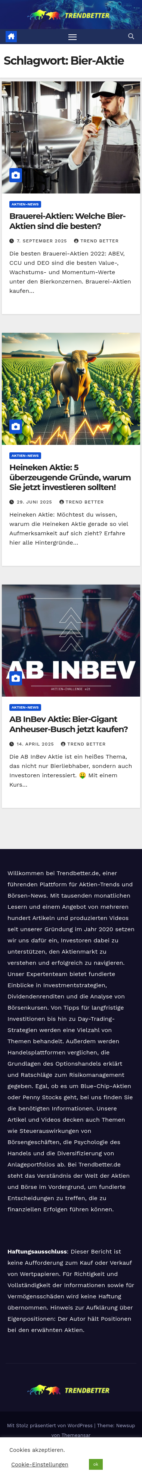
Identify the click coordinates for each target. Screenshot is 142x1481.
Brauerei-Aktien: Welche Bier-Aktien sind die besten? (67, 221)
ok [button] (95, 1464)
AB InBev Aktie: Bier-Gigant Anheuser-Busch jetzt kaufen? (68, 724)
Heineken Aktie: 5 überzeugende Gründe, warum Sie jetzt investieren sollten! (70, 477)
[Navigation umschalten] (72, 36)
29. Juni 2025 (35, 502)
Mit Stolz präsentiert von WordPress (51, 1425)
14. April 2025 (36, 744)
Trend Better (96, 241)
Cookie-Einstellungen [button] (39, 1464)
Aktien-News (25, 204)
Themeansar (75, 1435)
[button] (131, 36)
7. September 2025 (43, 241)
